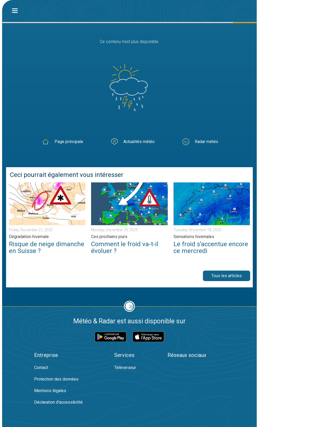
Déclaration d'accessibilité (58, 402)
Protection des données (56, 379)
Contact (41, 367)
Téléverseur (125, 367)
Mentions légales (50, 390)
